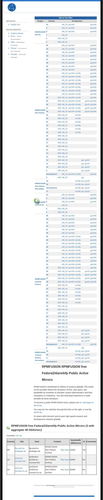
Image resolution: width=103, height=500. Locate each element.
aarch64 (71, 25)
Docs (13, 36)
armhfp (78, 73)
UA (17, 435)
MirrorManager (50, 485)
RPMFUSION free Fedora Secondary (40, 186)
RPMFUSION (14, 7)
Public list (15, 25)
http (62, 450)
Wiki (13, 42)
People (14, 54)
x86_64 (65, 25)
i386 (59, 38)
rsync (66, 450)
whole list (38, 412)
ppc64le (93, 25)
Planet (14, 48)
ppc (82, 160)
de (21, 435)
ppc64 (87, 101)
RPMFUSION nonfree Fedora (40, 281)
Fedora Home (17, 33)
